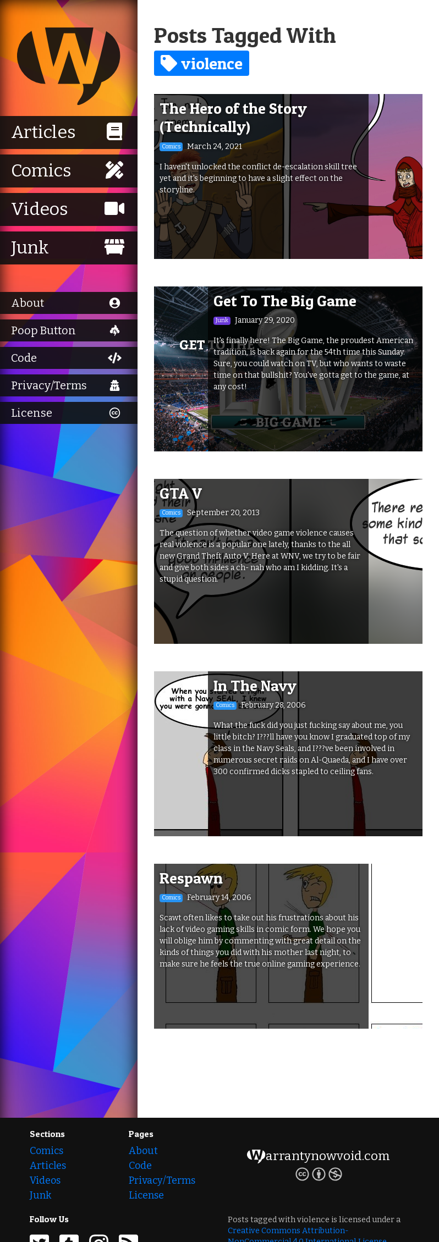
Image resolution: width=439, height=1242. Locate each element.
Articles (48, 1166)
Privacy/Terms (162, 1180)
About (143, 1151)
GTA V (181, 493)
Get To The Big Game (284, 300)
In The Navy (255, 685)
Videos (45, 1180)
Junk (40, 1195)
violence (202, 63)
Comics (46, 1151)
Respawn (191, 878)
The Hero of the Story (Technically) (233, 117)
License (146, 1195)
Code (140, 1166)
